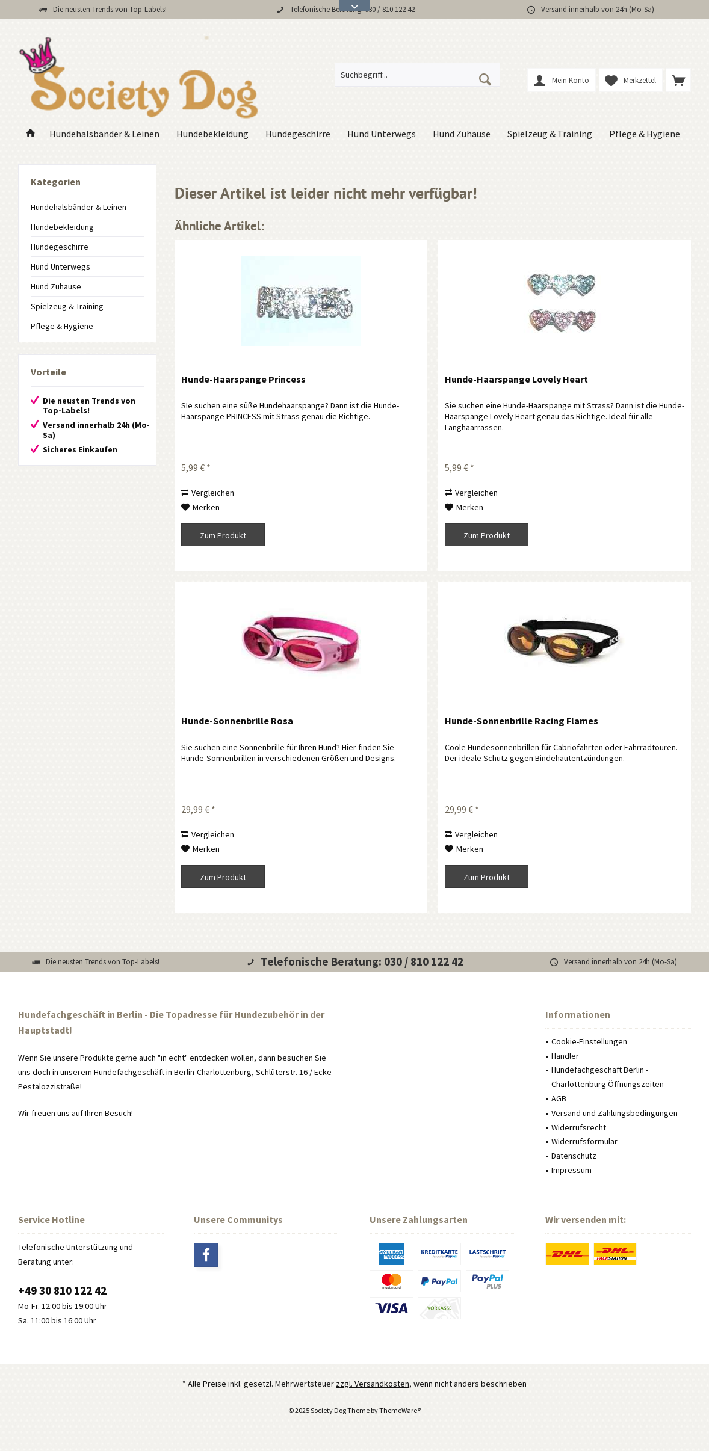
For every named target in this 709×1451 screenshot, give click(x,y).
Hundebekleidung (62, 226)
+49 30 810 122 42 (62, 1290)
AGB (558, 1098)
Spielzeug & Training (67, 306)
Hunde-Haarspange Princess (243, 379)
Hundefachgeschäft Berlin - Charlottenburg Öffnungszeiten (607, 1076)
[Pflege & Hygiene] (645, 134)
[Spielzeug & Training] (550, 134)
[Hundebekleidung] (212, 134)
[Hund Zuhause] (461, 134)
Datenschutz (573, 1155)
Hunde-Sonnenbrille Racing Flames (521, 721)
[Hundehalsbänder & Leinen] (104, 134)
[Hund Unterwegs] (381, 134)
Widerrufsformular (584, 1141)
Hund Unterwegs (60, 266)
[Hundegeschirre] (298, 134)
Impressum (571, 1170)
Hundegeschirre (59, 246)
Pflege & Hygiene (62, 326)
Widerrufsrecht (578, 1127)
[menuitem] (678, 80)
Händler (565, 1055)
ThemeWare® (400, 1410)
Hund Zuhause (56, 286)
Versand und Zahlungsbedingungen (614, 1113)
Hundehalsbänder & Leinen (78, 207)
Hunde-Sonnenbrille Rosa (237, 721)
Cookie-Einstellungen (589, 1041)
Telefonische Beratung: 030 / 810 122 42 (362, 961)
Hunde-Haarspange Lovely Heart (516, 379)
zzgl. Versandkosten (372, 1383)
